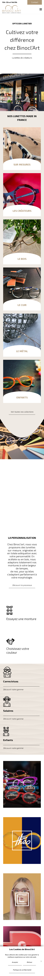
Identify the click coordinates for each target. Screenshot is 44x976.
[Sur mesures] (22, 148)
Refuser (29, 962)
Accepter (15, 962)
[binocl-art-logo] (11, 9)
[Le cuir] (22, 288)
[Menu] (41, 9)
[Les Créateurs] (22, 194)
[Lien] (22, 784)
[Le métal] (22, 335)
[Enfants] (22, 381)
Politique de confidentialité (22, 970)
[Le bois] (22, 241)
